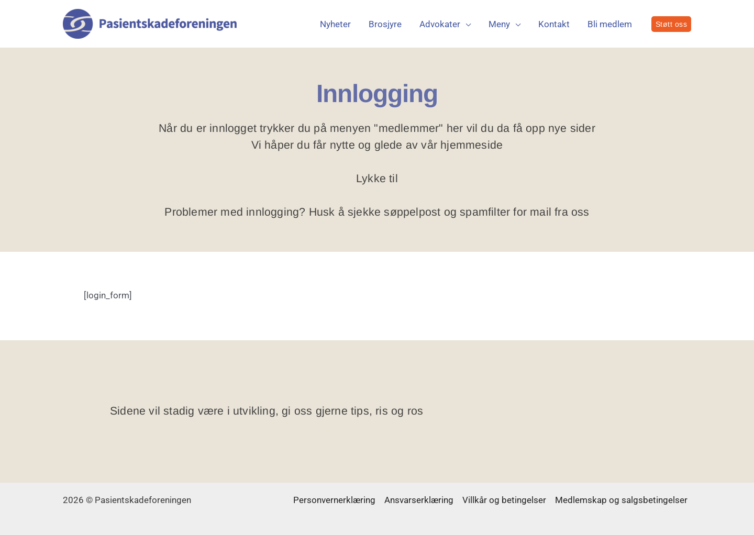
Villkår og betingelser (504, 500)
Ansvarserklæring (418, 500)
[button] (671, 24)
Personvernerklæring (334, 500)
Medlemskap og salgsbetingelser (621, 500)
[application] (465, 24)
